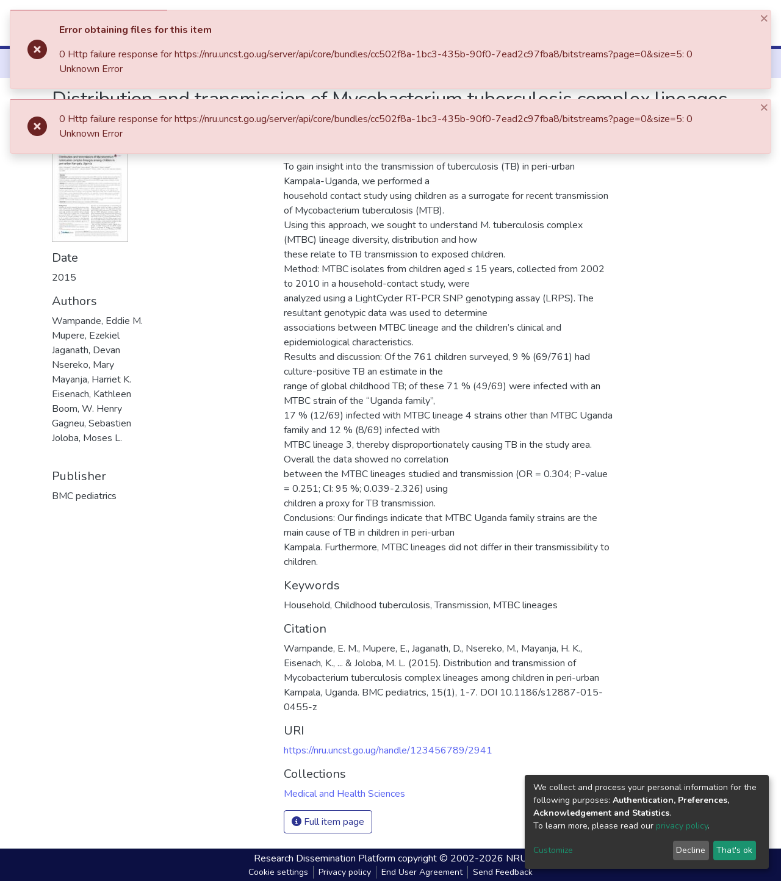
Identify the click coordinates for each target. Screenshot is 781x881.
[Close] (765, 17)
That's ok (734, 850)
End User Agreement (421, 872)
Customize (553, 850)
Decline (690, 850)
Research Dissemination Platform (324, 858)
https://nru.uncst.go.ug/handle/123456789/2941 (388, 750)
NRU (516, 858)
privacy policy (682, 826)
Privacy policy (345, 872)
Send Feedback (503, 872)
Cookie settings (278, 872)
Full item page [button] (328, 822)
